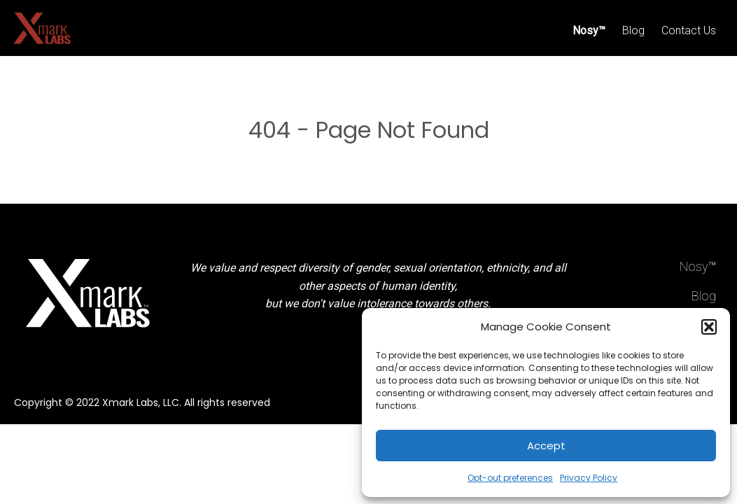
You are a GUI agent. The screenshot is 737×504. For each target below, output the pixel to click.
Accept (546, 445)
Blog (633, 30)
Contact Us (688, 30)
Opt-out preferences (510, 478)
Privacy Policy (588, 478)
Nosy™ (589, 30)
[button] (709, 327)
